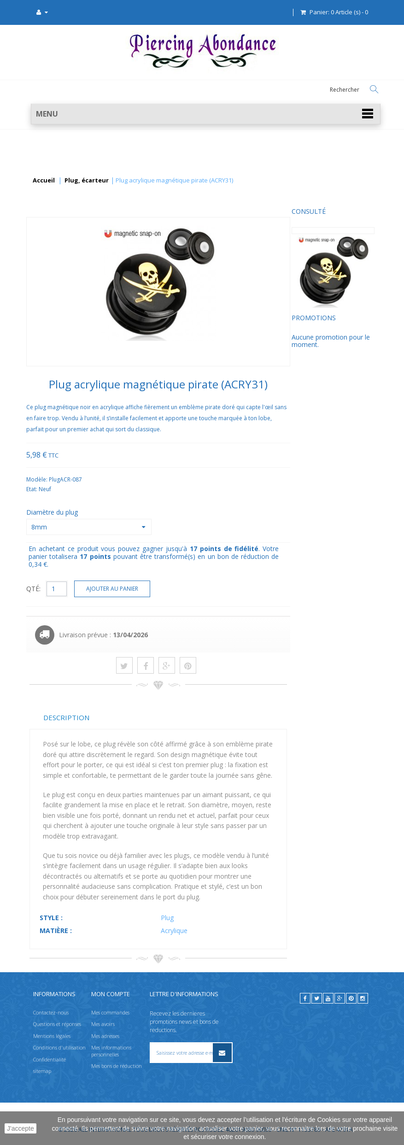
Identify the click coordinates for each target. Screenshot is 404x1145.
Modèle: (125, 479)
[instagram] (362, 998)
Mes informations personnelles (111, 1050)
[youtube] (328, 998)
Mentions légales (51, 1035)
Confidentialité (49, 1059)
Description (154, 717)
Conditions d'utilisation (59, 1047)
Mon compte (110, 994)
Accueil (44, 180)
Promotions (51, 324)
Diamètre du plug (140, 512)
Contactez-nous (51, 1012)
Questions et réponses (57, 1024)
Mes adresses (105, 1035)
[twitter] (316, 998)
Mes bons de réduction (116, 1065)
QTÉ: (121, 588)
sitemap (42, 1070)
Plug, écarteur (86, 180)
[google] (339, 998)
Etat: (120, 489)
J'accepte (20, 1128)
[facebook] (305, 998)
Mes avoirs (103, 1024)
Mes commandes (110, 1012)
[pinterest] (351, 998)
